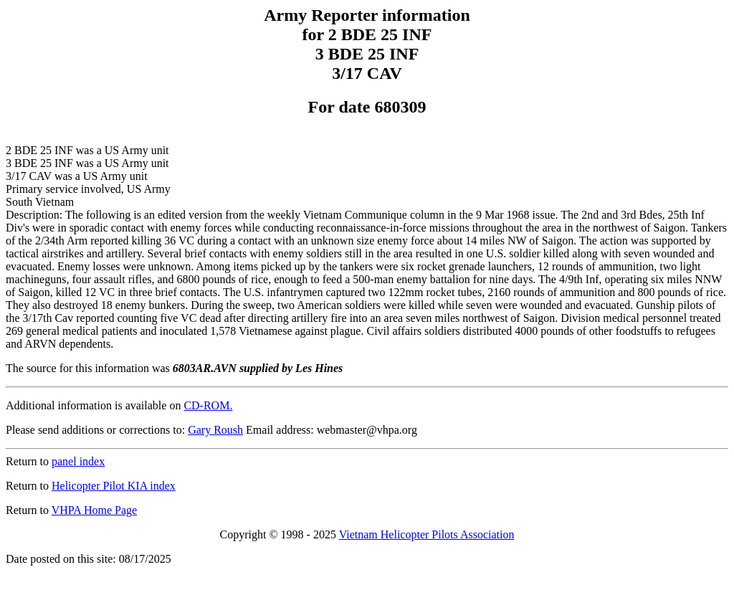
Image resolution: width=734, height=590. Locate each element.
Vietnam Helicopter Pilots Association (427, 534)
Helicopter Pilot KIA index (114, 486)
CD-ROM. (208, 405)
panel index (78, 461)
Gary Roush (215, 430)
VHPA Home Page (94, 510)
